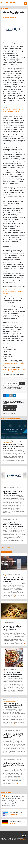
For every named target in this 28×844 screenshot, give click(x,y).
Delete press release (10, 407)
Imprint (5, 838)
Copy (22, 383)
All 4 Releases (6, 547)
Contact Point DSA (5, 839)
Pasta (4, 670)
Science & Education (12, 519)
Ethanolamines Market (16, 19)
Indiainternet (6, 731)
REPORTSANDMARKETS (7, 624)
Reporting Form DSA (14, 839)
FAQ (2, 838)
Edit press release (9, 409)
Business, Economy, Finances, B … (15, 574)
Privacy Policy (11, 838)
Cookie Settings (22, 839)
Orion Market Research (8, 575)
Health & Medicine (12, 622)
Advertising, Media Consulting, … (15, 441)
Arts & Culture (11, 699)
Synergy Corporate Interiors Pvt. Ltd (10, 701)
